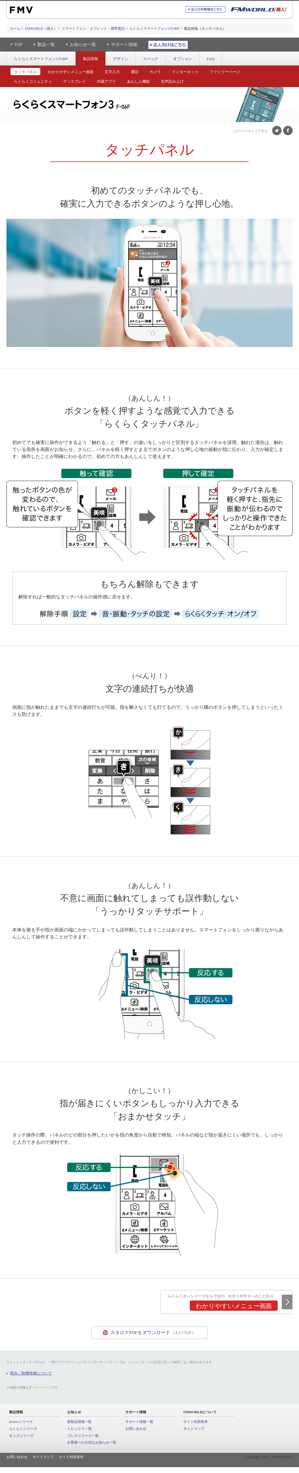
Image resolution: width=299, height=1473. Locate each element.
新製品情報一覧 (79, 1422)
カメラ (155, 72)
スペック (150, 59)
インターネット (185, 72)
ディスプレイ (74, 81)
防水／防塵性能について (31, 1373)
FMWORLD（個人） (41, 29)
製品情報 (90, 59)
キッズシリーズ (21, 1436)
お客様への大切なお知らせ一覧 (91, 1442)
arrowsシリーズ (21, 1422)
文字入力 (112, 72)
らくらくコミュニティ (33, 81)
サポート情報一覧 (139, 1422)
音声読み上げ (172, 81)
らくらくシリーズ (23, 1429)
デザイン (120, 59)
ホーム (15, 29)
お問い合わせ (135, 1429)
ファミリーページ (225, 72)
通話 (134, 72)
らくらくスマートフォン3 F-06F (154, 29)
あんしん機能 (138, 81)
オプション (182, 59)
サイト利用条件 (195, 1422)
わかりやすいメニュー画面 (70, 72)
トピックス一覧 (79, 1429)
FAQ (210, 59)
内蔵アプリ (106, 81)
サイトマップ (193, 1429)
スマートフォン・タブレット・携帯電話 (93, 29)
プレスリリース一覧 (83, 1436)
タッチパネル (25, 72)
